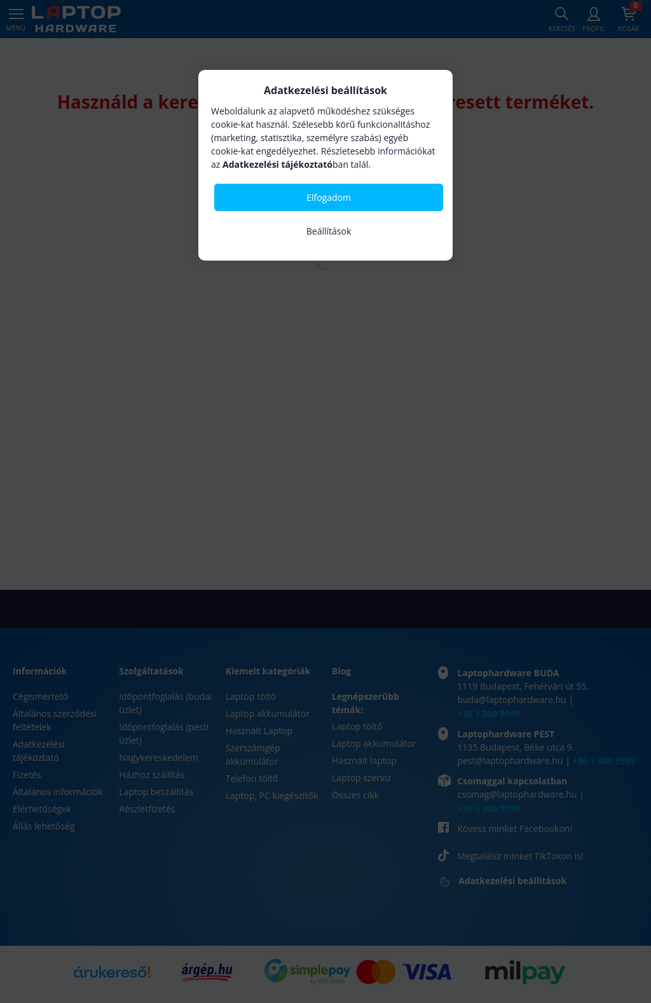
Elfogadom (328, 197)
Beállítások (329, 231)
